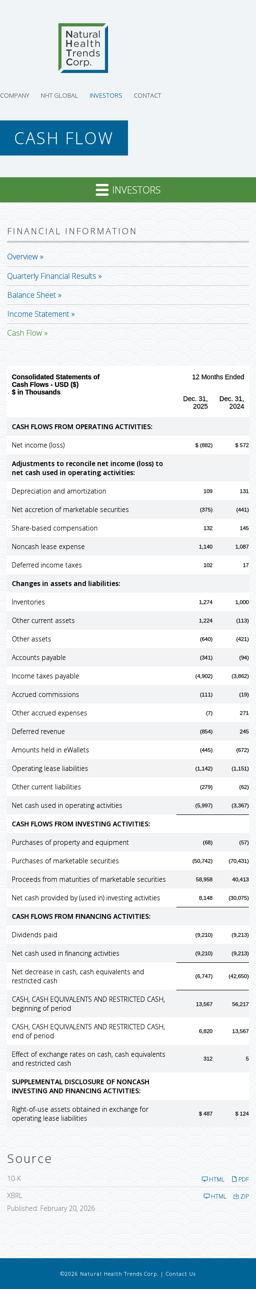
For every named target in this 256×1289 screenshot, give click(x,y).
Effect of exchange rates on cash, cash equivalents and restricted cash (88, 1059)
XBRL (14, 1195)
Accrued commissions (45, 694)
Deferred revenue (38, 731)
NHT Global (59, 95)
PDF (240, 1179)
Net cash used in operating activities (67, 805)
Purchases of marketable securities (65, 860)
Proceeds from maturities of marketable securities (89, 879)
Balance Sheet (31, 295)
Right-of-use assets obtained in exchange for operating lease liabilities (80, 1114)
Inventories (28, 601)
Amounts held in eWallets (50, 749)
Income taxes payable (45, 675)
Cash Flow (24, 333)
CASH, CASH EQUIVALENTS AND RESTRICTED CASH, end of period (88, 1031)
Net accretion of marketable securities (70, 509)
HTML (213, 1179)
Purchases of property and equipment (70, 842)
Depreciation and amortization (59, 490)
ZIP (241, 1196)
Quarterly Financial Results (51, 276)
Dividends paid (34, 934)
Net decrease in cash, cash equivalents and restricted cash (78, 976)
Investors (106, 95)
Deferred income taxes (47, 564)
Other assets (31, 638)
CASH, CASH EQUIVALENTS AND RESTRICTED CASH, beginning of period (88, 1004)
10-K (14, 1178)
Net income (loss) (38, 444)
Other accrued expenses (49, 712)
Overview (22, 256)
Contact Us (181, 1273)
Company (14, 95)
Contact (147, 95)
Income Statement (38, 314)
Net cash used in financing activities (65, 953)
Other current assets (43, 620)
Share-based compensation (55, 527)
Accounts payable (39, 657)
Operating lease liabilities (50, 768)
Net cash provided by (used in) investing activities (86, 897)
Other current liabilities (46, 786)
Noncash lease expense (48, 546)
